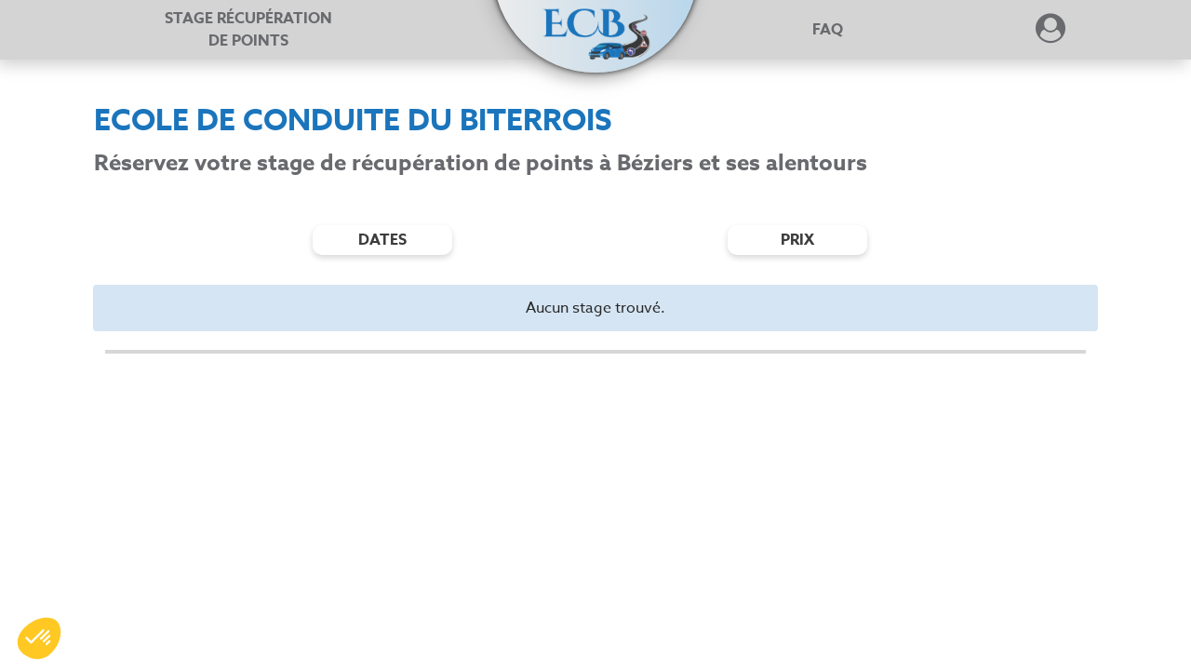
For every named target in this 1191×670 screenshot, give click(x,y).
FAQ (827, 30)
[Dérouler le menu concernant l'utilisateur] (1050, 34)
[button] (595, 20)
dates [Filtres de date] (382, 240)
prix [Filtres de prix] (797, 240)
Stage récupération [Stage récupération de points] (248, 29)
